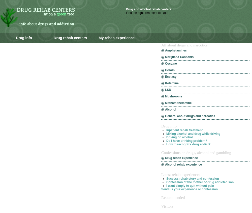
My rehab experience (117, 38)
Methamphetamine (178, 103)
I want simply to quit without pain (190, 186)
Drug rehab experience (181, 158)
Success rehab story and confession (192, 178)
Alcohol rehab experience (183, 164)
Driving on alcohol (179, 137)
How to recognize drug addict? (188, 144)
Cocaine (171, 63)
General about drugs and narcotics (190, 116)
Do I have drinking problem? (186, 141)
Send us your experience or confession (189, 189)
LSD (168, 90)
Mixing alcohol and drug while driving (193, 134)
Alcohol (170, 109)
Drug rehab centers (70, 38)
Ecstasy (170, 76)
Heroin (170, 70)
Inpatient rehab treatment (184, 130)
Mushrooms (173, 96)
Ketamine (172, 83)
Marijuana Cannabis (179, 57)
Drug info (24, 38)
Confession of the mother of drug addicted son (200, 182)
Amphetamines (176, 50)
